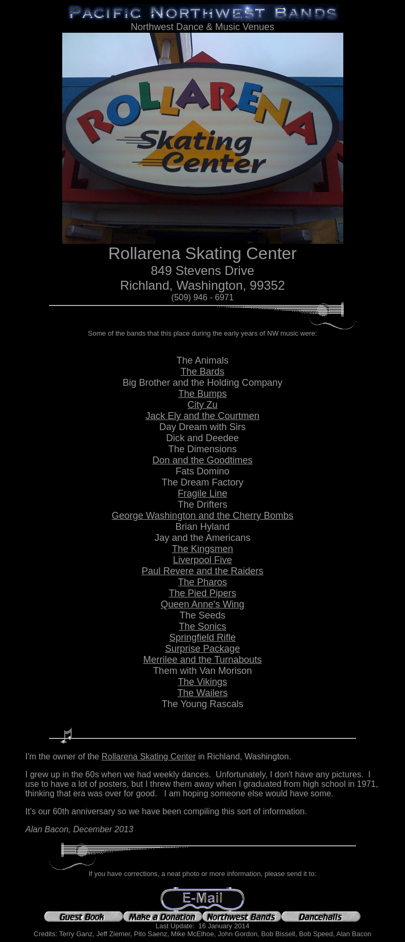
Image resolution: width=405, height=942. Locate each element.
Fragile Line (202, 493)
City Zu (202, 404)
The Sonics (202, 626)
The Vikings (202, 682)
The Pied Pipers (202, 593)
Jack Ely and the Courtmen (202, 416)
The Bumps (202, 393)
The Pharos (202, 582)
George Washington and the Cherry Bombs (203, 515)
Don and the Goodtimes (202, 460)
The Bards (202, 371)
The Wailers (202, 693)
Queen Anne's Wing (203, 604)
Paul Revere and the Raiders (202, 571)
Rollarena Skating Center (148, 756)
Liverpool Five (202, 560)
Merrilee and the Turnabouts (202, 659)
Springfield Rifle (202, 637)
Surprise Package (202, 648)
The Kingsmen (202, 549)
